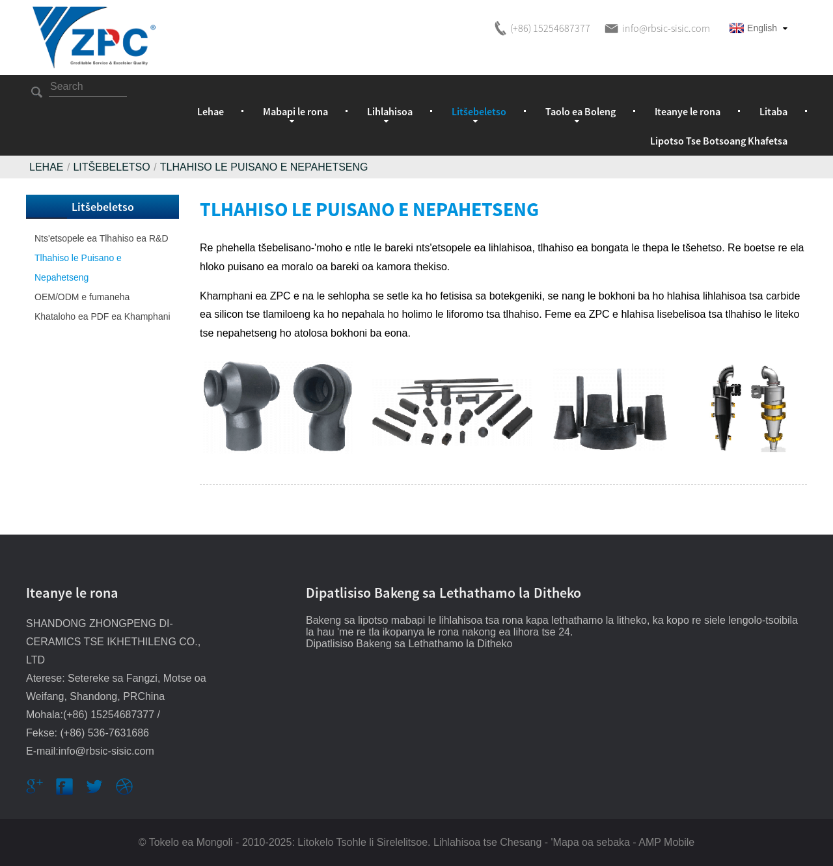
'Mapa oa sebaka (590, 842)
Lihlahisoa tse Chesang (487, 842)
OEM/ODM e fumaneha (82, 297)
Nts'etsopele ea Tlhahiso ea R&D (101, 238)
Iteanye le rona (687, 111)
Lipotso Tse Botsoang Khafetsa (718, 140)
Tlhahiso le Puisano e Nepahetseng (264, 167)
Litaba (773, 111)
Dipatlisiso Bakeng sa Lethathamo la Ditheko (409, 643)
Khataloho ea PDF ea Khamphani (102, 316)
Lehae (210, 111)
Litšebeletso (111, 167)
